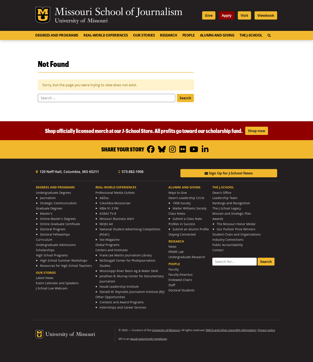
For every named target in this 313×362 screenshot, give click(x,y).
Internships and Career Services (123, 307)
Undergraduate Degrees (53, 193)
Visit (244, 15)
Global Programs (107, 245)
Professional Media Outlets (115, 193)
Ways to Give (177, 193)
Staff (171, 285)
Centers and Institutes (111, 250)
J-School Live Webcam (51, 288)
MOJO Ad (106, 224)
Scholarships (45, 250)
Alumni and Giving (217, 35)
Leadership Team (224, 198)
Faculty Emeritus (180, 274)
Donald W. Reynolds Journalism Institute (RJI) (132, 292)
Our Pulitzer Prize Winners (236, 229)
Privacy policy (266, 330)
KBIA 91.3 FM (109, 208)
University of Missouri (81, 21)
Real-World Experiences (105, 35)
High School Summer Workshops (63, 260)
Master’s (46, 213)
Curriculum (44, 239)
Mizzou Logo (43, 15)
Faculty (173, 269)
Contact (217, 250)
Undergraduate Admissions (56, 245)
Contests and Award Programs (122, 302)
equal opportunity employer (148, 339)
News (172, 246)
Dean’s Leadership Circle (186, 198)
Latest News (44, 278)
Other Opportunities (110, 297)
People (188, 35)
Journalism (48, 198)
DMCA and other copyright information (231, 330)
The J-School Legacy (226, 208)
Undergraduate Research (186, 257)
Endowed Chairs (180, 280)
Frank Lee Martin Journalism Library (126, 255)
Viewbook (265, 15)
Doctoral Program (52, 229)
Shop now (256, 130)
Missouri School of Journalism (118, 12)
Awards (217, 219)
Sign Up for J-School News (229, 173)
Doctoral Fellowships (55, 234)
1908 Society (182, 203)
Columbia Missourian (115, 203)
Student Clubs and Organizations (236, 234)
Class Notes (176, 213)
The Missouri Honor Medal (236, 224)
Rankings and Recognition (231, 203)
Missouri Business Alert (117, 219)
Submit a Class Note (187, 219)
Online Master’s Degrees (58, 219)
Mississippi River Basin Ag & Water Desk (129, 271)
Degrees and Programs (56, 35)
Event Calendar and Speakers (57, 283)
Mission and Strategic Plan (231, 213)
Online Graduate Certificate (60, 224)
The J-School (251, 35)
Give (209, 15)
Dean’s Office (221, 193)
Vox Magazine (110, 239)
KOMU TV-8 (108, 213)
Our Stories (144, 35)
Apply (226, 15)
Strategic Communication (58, 203)
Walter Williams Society (189, 208)
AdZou (104, 198)
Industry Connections (227, 239)
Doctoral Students (181, 290)
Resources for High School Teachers (66, 266)
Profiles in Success (181, 224)
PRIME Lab (176, 252)
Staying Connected (182, 234)
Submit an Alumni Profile (191, 229)
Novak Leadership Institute (119, 286)
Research (168, 35)
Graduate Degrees (49, 208)
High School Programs (52, 255)
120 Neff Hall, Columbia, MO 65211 (67, 171)
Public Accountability (227, 245)
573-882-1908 (130, 171)
